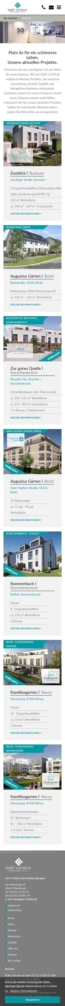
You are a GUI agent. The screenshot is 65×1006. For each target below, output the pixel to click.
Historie (12, 954)
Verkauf (12, 930)
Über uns (13, 948)
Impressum (14, 905)
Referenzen (14, 936)
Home (11, 918)
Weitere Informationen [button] (23, 990)
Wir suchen (14, 960)
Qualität (12, 942)
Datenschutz (15, 910)
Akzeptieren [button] (32, 999)
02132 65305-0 (40, 975)
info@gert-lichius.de (25, 899)
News (11, 924)
